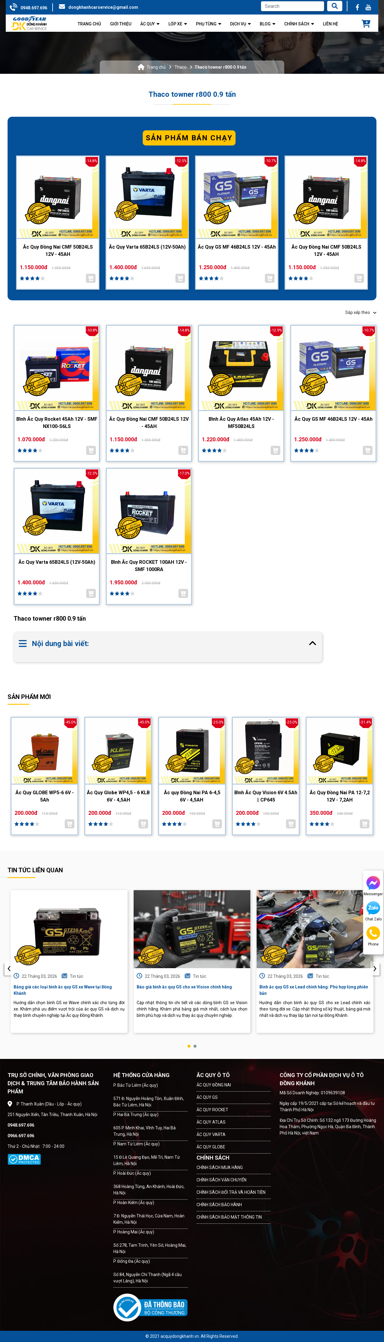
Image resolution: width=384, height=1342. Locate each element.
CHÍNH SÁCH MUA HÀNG (220, 1167)
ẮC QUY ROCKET (212, 1109)
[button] (189, 1046)
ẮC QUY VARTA (211, 1134)
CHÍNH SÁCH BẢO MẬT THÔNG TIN (229, 1217)
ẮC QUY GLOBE (211, 1146)
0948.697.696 (34, 7)
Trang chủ (156, 67)
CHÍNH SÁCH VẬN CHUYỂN (221, 1179)
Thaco (180, 67)
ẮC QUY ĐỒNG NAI (214, 1084)
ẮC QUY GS (207, 1097)
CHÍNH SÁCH (213, 1157)
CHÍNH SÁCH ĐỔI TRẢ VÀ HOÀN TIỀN (231, 1192)
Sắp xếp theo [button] (360, 312)
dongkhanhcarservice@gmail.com (103, 7)
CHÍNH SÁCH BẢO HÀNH (219, 1204)
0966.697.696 (21, 1135)
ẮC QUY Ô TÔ (213, 1075)
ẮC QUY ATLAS (211, 1122)
